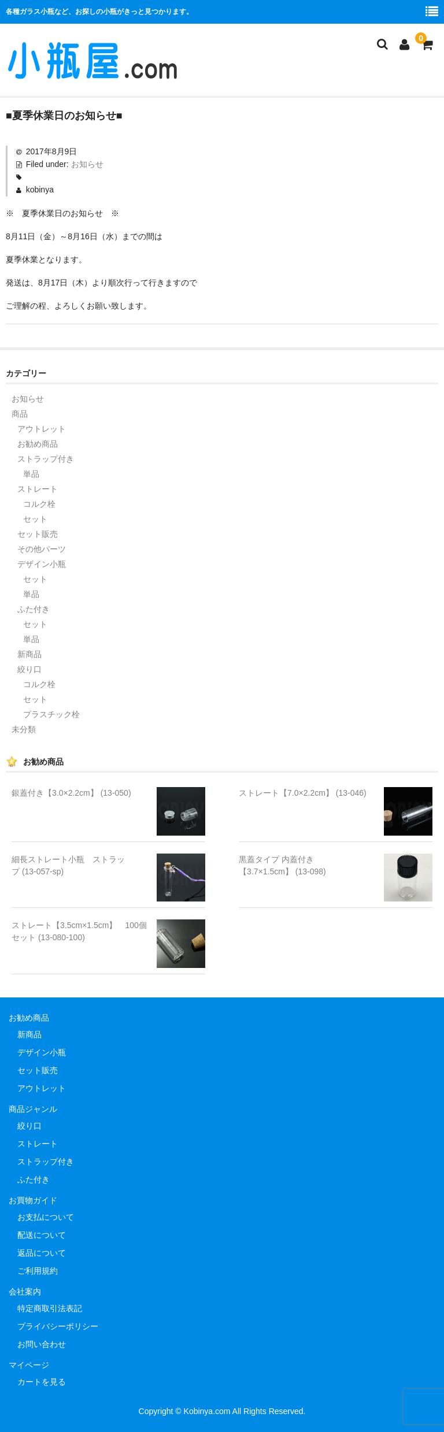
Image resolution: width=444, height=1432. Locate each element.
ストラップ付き (45, 458)
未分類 (24, 729)
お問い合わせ (41, 1344)
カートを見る (41, 1381)
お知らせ (87, 164)
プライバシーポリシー (57, 1326)
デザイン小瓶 (41, 564)
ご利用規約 (37, 1270)
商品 (20, 413)
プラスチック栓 (51, 714)
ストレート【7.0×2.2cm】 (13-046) (303, 792)
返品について (41, 1252)
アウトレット (41, 428)
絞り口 (29, 669)
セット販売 (37, 534)
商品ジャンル (33, 1109)
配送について (41, 1235)
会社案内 (25, 1291)
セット (35, 519)
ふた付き (33, 609)
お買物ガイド (33, 1200)
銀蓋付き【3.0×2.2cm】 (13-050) (71, 792)
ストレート (37, 489)
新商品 (29, 654)
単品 (31, 473)
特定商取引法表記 (49, 1308)
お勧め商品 (37, 443)
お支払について (45, 1217)
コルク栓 (39, 504)
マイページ (29, 1365)
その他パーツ (41, 549)
